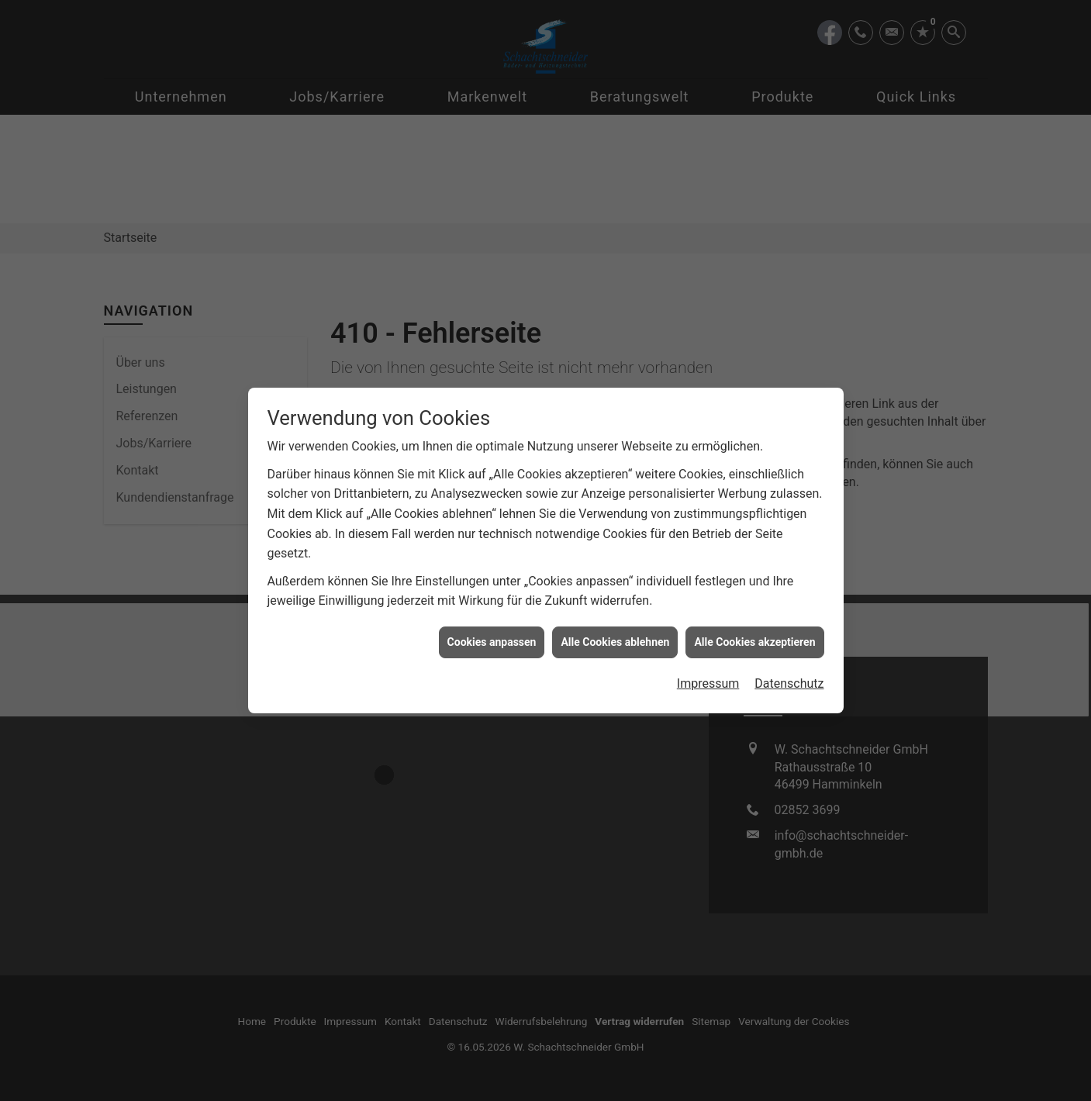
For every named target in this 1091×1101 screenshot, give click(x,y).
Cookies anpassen (492, 615)
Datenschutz (788, 657)
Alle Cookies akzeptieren (754, 615)
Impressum (708, 657)
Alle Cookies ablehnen (615, 615)
